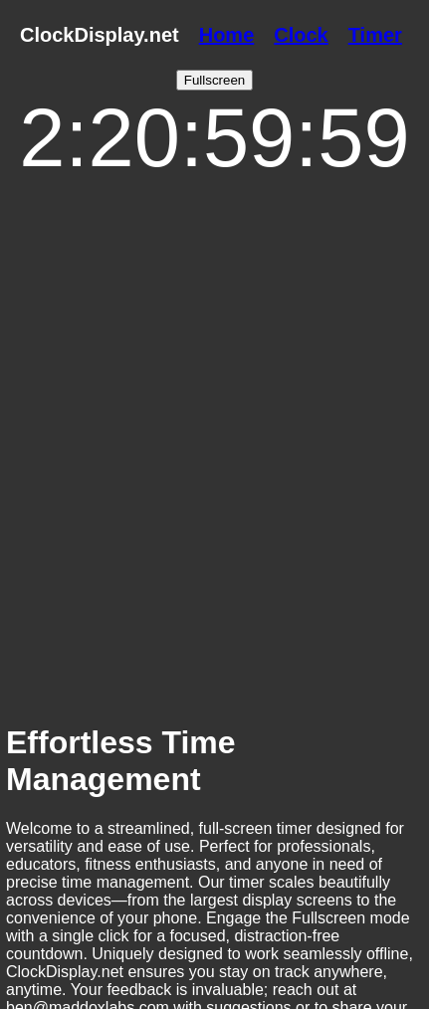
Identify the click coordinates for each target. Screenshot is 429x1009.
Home (227, 35)
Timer (375, 35)
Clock (300, 35)
